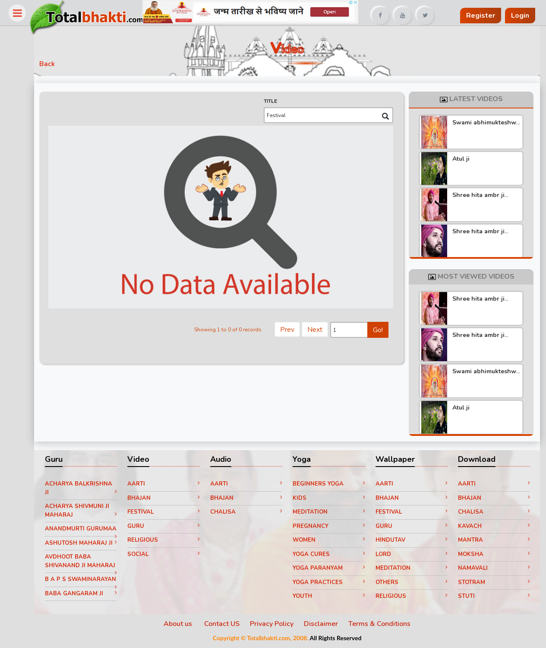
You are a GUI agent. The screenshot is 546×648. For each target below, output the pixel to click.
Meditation (332, 514)
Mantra (494, 542)
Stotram (494, 584)
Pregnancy (332, 527)
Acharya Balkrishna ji (89, 490)
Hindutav (413, 542)
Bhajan (170, 499)
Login (520, 15)
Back (56, 65)
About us (183, 625)
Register (480, 15)
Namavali (494, 570)
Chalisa (251, 514)
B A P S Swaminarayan (89, 593)
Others (413, 584)
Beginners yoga (332, 485)
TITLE (272, 102)
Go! (380, 328)
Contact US (226, 625)
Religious (170, 542)
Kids (332, 499)
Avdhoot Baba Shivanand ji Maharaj (89, 572)
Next (316, 327)
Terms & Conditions (384, 625)
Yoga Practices (332, 584)
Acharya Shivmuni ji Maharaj (89, 512)
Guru (170, 527)
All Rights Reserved (340, 639)
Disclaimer (325, 625)
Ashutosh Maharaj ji (89, 554)
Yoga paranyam (332, 570)
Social (170, 555)
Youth (332, 598)
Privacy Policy (276, 625)
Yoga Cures (332, 555)
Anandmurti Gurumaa (89, 535)
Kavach (494, 527)
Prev (289, 327)
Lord (413, 555)
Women (332, 542)
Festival (170, 514)
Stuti (494, 598)
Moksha (494, 555)
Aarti (170, 485)
